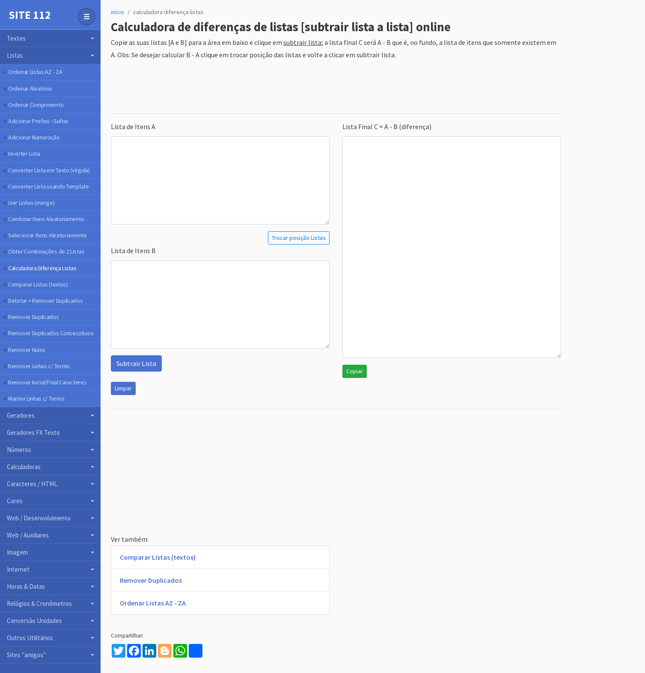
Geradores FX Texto (33, 432)
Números (19, 450)
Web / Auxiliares (28, 535)
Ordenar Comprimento (35, 105)
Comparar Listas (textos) (38, 284)
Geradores (21, 415)
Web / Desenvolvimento (39, 518)
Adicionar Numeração (33, 137)
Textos (16, 38)
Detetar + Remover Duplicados (45, 300)
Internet (18, 569)
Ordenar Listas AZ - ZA (35, 72)
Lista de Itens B (133, 250)
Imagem (17, 552)
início (117, 12)
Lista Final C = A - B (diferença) (386, 126)
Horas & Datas (26, 586)
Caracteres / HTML (32, 484)
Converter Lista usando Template (48, 186)
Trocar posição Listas (299, 238)
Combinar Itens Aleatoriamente (46, 219)
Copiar (354, 371)
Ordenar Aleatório (30, 88)
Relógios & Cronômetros (39, 603)
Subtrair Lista (136, 363)
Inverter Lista (24, 153)
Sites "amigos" (26, 655)
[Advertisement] (266, 87)
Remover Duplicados (33, 317)
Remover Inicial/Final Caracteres (47, 382)
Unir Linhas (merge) (31, 203)
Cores (15, 501)
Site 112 (30, 15)
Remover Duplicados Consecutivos (51, 333)
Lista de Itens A (133, 126)
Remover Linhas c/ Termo (39, 366)
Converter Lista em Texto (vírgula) (49, 170)
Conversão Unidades (34, 621)
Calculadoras (24, 467)
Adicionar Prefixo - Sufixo (38, 121)
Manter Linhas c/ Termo (36, 398)
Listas (15, 55)
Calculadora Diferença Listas (42, 268)
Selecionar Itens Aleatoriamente (47, 235)
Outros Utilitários (30, 638)
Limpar (123, 388)
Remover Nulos (26, 350)
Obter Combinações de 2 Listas (46, 251)
